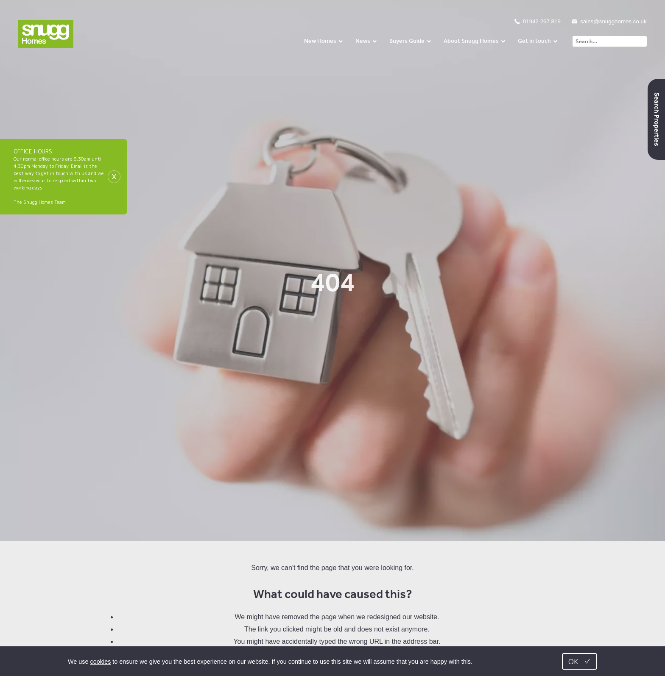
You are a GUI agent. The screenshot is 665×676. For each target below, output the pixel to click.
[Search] (609, 41)
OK (579, 661)
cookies (100, 661)
